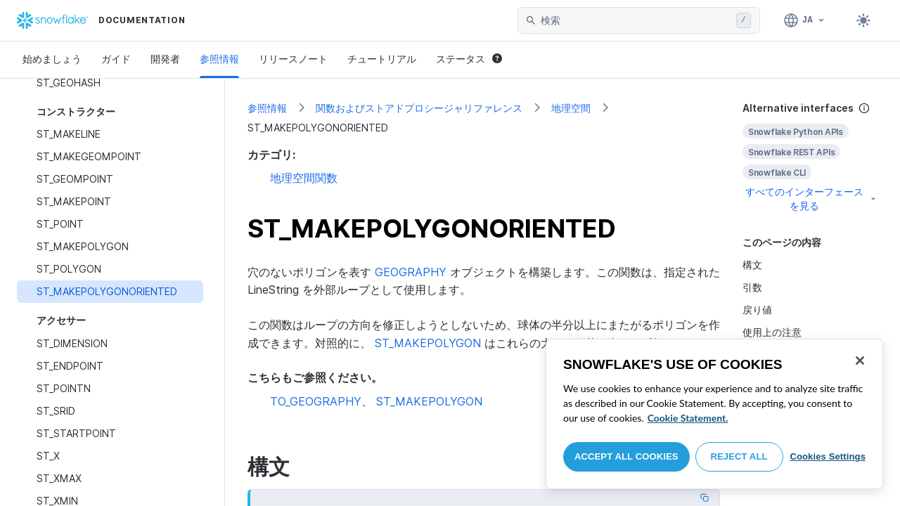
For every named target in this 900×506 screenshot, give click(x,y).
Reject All (739, 456)
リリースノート (293, 59)
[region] (714, 414)
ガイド (116, 59)
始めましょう (52, 59)
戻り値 (757, 310)
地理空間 (571, 108)
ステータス (469, 59)
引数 (752, 287)
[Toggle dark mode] (863, 20)
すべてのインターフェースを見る (811, 199)
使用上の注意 (772, 332)
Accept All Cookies (626, 456)
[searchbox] (636, 20)
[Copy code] (705, 498)
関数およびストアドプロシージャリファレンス (419, 108)
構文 (752, 265)
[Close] (859, 360)
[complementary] (810, 157)
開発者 (165, 59)
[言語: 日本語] (804, 20)
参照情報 (219, 59)
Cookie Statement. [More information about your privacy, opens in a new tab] (688, 418)
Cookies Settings (828, 456)
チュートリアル (381, 59)
